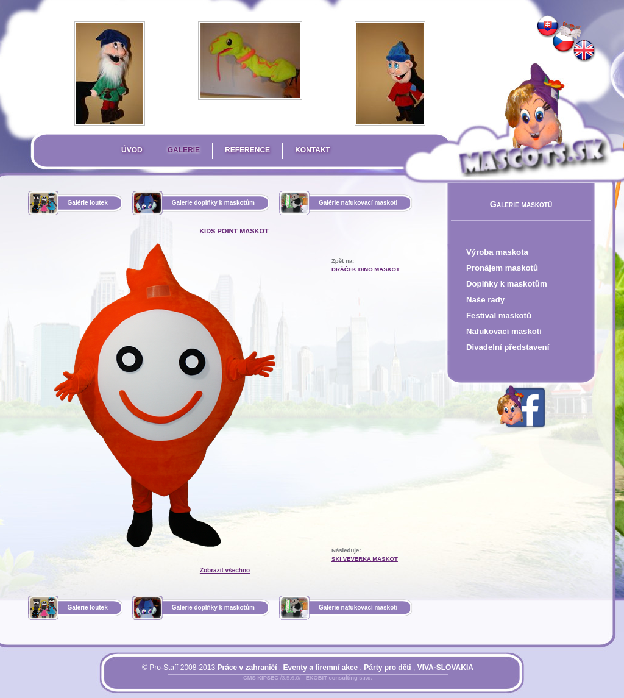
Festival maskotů (498, 315)
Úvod (132, 150)
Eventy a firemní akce (320, 667)
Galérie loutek (88, 202)
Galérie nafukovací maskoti (358, 202)
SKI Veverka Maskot (365, 558)
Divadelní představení (507, 347)
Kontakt (312, 150)
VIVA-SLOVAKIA (445, 667)
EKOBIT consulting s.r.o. (339, 678)
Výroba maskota (497, 252)
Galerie (184, 150)
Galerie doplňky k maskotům (213, 202)
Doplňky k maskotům (506, 283)
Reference (247, 150)
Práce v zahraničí (247, 667)
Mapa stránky (328, 685)
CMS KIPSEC (260, 678)
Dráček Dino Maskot (366, 269)
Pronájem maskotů (502, 267)
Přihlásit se (283, 685)
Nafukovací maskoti (504, 331)
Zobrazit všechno (225, 570)
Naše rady (485, 299)
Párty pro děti (387, 667)
